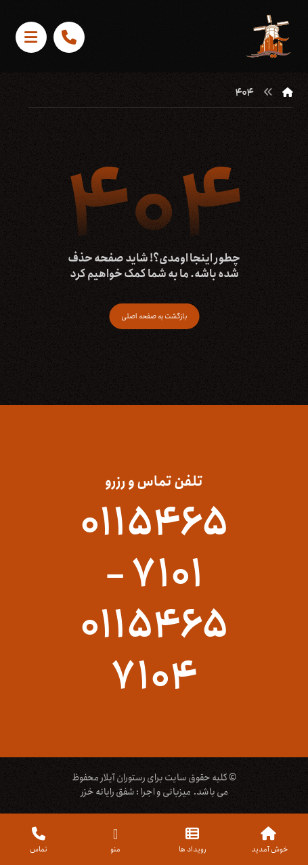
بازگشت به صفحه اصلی (154, 316)
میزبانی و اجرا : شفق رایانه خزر (136, 791)
